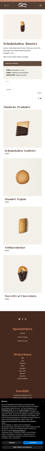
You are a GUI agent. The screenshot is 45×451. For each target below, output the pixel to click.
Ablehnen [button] (12, 442)
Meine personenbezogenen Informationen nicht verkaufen (19, 421)
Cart (22, 361)
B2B (22, 358)
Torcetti (22, 333)
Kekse (12, 53)
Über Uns (22, 376)
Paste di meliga (22, 337)
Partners (22, 373)
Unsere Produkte (22, 378)
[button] (42, 401)
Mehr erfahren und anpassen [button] (22, 447)
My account (22, 371)
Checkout (22, 363)
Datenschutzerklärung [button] (18, 430)
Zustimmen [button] (33, 442)
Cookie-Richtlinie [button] (24, 410)
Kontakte (22, 368)
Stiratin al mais (22, 341)
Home (22, 366)
